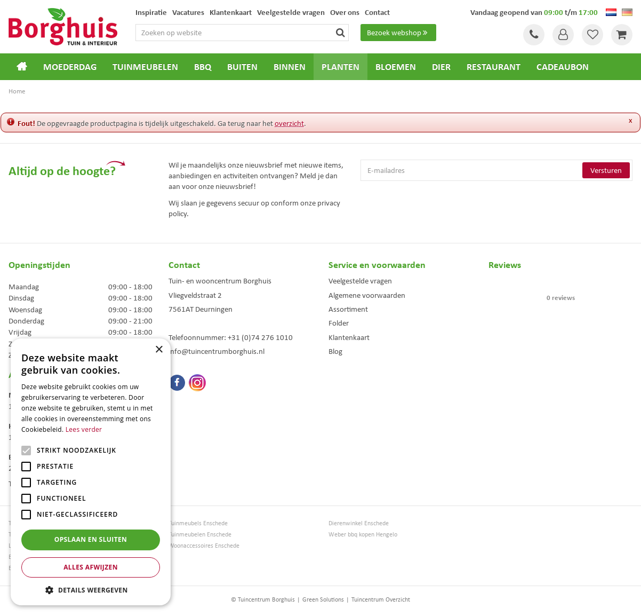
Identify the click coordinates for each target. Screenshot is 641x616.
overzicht (289, 123)
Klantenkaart (349, 337)
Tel (533, 34)
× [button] (159, 350)
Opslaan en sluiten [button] (90, 539)
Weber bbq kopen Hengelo (362, 535)
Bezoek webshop (398, 32)
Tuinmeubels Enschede (198, 523)
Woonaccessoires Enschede (204, 546)
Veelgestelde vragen (360, 280)
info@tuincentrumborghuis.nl (217, 351)
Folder (338, 323)
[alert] (91, 471)
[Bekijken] (621, 34)
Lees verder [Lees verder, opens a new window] (84, 429)
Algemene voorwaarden (366, 295)
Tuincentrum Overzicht (380, 599)
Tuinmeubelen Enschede (200, 535)
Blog (335, 351)
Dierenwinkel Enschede (358, 523)
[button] (90, 590)
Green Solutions (323, 599)
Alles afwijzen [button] (90, 567)
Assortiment (348, 309)
